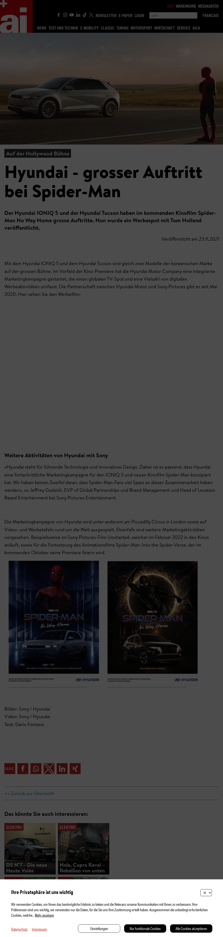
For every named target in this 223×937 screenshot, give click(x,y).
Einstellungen (99, 928)
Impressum (39, 929)
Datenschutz (19, 929)
